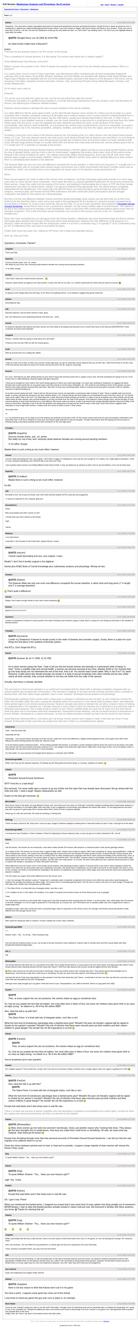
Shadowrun (34, 9)
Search (107, 4)
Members (114, 4)
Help (102, 4)
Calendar (121, 4)
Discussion (25, 9)
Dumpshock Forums (11, 9)
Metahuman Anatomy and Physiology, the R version (43, 4)
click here (106, 1321)
